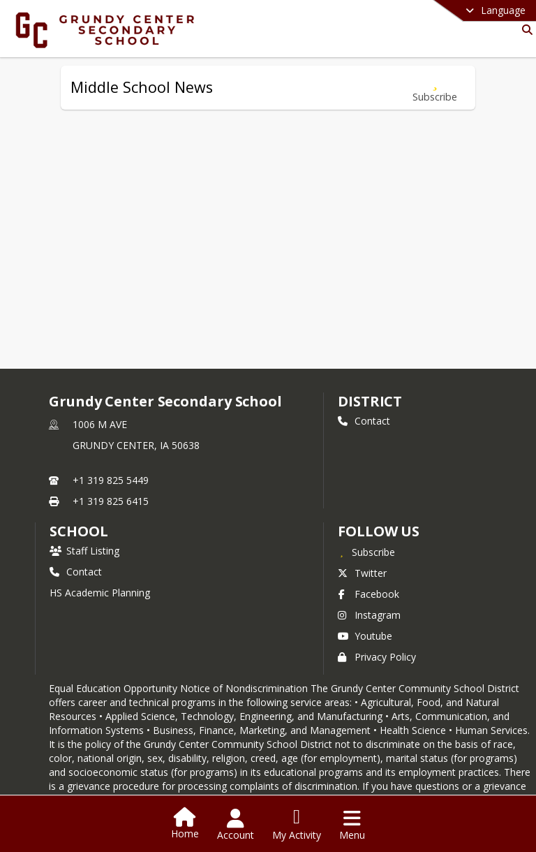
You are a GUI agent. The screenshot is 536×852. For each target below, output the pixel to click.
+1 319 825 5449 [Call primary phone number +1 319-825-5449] (111, 480)
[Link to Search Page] (524, 29)
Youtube (365, 635)
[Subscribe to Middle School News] (435, 87)
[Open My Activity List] (296, 824)
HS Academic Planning (100, 592)
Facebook (368, 594)
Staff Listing (84, 550)
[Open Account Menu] (235, 824)
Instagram (369, 615)
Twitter (362, 573)
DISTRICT (370, 401)
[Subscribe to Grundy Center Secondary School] (366, 551)
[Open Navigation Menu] (352, 824)
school (78, 531)
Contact (364, 420)
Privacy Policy (377, 656)
